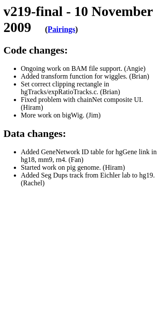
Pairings (61, 29)
